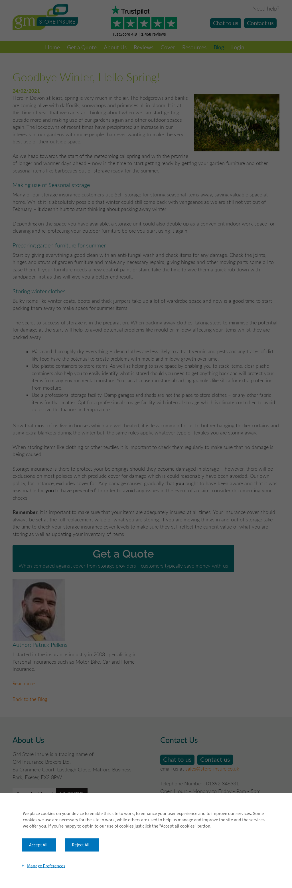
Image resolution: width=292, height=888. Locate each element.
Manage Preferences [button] (46, 866)
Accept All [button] (38, 845)
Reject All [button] (80, 845)
